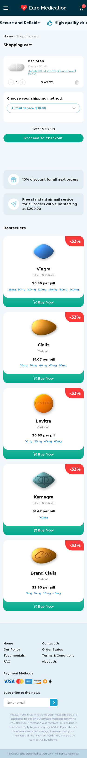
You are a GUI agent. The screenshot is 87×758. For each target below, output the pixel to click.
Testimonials (14, 655)
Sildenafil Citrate (44, 275)
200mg (74, 289)
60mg (53, 365)
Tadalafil (43, 351)
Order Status (52, 649)
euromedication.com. (39, 753)
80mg (63, 365)
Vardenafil (43, 427)
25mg (12, 289)
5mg (29, 593)
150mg (63, 289)
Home (8, 36)
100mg (32, 289)
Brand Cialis (43, 573)
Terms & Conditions (58, 655)
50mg (22, 289)
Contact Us (51, 643)
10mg (24, 365)
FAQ (6, 661)
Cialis (43, 345)
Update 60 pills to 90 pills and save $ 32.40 (52, 72)
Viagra (44, 269)
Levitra (43, 421)
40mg (43, 365)
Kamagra (43, 497)
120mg (42, 289)
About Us (49, 661)
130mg (53, 289)
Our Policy (11, 649)
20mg (33, 365)
